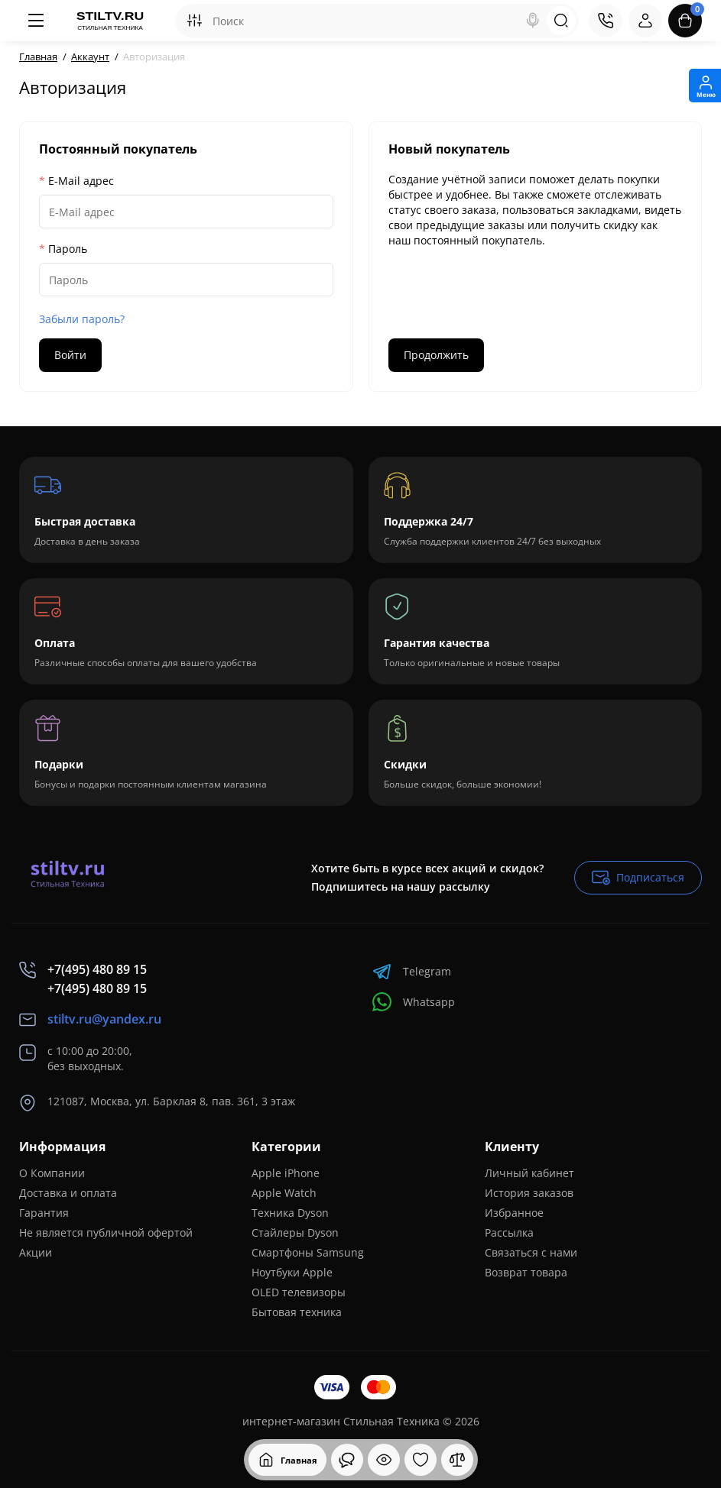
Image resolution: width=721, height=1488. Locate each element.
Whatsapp (413, 1001)
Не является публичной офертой (106, 1232)
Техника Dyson (290, 1212)
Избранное (514, 1212)
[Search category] (194, 20)
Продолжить (436, 355)
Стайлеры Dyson (295, 1232)
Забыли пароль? (82, 319)
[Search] (532, 20)
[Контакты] (605, 20)
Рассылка (509, 1232)
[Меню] (36, 20)
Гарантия (44, 1212)
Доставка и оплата (68, 1193)
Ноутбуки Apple (292, 1272)
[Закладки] (420, 1460)
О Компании (52, 1173)
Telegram (411, 971)
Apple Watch (284, 1193)
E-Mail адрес (81, 180)
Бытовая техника (297, 1312)
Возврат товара (526, 1272)
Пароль (67, 248)
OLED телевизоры (299, 1292)
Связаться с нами (531, 1252)
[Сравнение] (457, 1460)
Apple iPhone (286, 1173)
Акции (35, 1252)
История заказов (529, 1193)
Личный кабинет (529, 1173)
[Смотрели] (347, 1460)
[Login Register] (645, 20)
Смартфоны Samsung (308, 1252)
